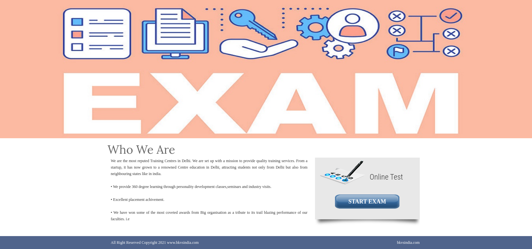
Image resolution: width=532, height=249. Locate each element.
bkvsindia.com (408, 242)
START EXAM (367, 201)
